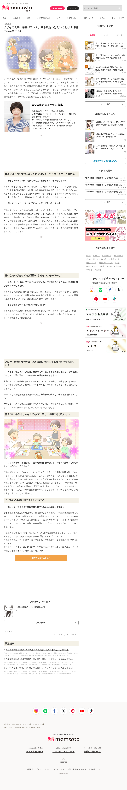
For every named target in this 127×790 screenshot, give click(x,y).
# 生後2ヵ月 (118, 256)
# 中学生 (89, 270)
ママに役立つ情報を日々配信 (34, 750)
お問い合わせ (7, 724)
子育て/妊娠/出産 (43, 18)
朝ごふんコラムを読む (41, 558)
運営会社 (92, 769)
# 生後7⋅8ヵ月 (91, 263)
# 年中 (102, 266)
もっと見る (105, 104)
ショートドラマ (118, 18)
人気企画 (16, 18)
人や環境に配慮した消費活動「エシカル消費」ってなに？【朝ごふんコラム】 (40, 659)
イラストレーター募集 (37, 724)
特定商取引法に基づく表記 (77, 769)
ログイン (73, 8)
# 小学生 (117, 266)
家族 (28, 18)
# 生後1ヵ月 (106, 256)
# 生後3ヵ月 (90, 259)
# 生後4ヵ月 (102, 259)
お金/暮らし (71, 18)
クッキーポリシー (59, 769)
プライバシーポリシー (43, 769)
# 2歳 (88, 266)
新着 (5, 18)
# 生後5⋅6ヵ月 (114, 259)
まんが (102, 18)
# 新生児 (96, 256)
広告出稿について (16, 724)
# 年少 (94, 266)
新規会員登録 (57, 8)
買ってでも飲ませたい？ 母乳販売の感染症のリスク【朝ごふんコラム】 (37, 650)
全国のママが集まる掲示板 (63, 750)
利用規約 (30, 769)
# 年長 (109, 266)
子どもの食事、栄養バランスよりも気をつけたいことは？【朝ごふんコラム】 (40, 668)
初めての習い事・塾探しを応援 (92, 750)
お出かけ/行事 (87, 18)
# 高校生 (98, 270)
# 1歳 (117, 263)
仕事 (58, 18)
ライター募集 (26, 724)
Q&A (99, 769)
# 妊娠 (88, 256)
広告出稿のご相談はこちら (105, 161)
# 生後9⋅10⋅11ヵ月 (106, 263)
